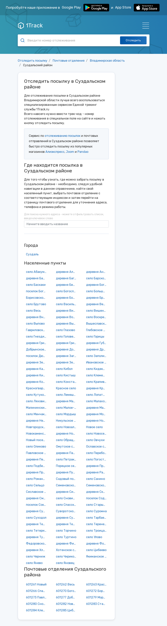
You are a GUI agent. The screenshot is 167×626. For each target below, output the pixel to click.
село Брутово (36, 304)
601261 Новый (36, 584)
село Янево (34, 563)
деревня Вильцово (67, 310)
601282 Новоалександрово (67, 604)
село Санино (95, 479)
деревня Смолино (37, 498)
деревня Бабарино (37, 278)
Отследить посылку (32, 60)
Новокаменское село (37, 433)
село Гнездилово (37, 336)
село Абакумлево (37, 272)
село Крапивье (97, 382)
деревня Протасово (97, 466)
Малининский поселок (37, 407)
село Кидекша (96, 369)
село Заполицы (97, 356)
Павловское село (37, 453)
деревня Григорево (37, 343)
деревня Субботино (37, 511)
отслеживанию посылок (62, 136)
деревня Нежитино (37, 420)
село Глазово (65, 330)
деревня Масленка (97, 407)
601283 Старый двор (97, 604)
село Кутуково (36, 395)
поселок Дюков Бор (37, 356)
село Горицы (95, 336)
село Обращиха (67, 440)
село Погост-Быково (97, 459)
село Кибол (64, 369)
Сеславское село (37, 492)
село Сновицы (66, 498)
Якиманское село (97, 556)
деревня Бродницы (97, 297)
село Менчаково (37, 414)
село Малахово (97, 401)
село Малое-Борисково (67, 407)
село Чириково (67, 556)
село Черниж (35, 556)
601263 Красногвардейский (97, 584)
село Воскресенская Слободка (97, 317)
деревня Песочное (37, 459)
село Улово (94, 537)
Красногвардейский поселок (37, 388)
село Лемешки (66, 395)
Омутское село (67, 446)
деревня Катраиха (37, 369)
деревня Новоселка (67, 433)
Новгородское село (37, 427)
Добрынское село (37, 349)
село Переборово (97, 453)
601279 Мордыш (97, 597)
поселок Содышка (97, 498)
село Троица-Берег (97, 530)
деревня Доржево (67, 349)
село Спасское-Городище (67, 505)
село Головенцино (67, 336)
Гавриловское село (37, 330)
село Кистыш (66, 375)
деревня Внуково (37, 317)
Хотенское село (67, 550)
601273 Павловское (37, 597)
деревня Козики (37, 382)
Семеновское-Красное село (67, 485)
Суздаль (32, 254)
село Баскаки (36, 285)
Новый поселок (37, 440)
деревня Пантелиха (67, 453)
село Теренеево (97, 524)
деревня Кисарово (37, 375)
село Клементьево (97, 375)
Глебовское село (97, 330)
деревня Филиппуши (67, 543)
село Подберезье (37, 466)
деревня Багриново (67, 278)
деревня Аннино (97, 272)
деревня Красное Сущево (97, 388)
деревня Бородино (67, 297)
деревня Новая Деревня (97, 420)
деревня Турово (37, 537)
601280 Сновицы (37, 604)
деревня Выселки (67, 323)
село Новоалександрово (67, 427)
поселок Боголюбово (37, 291)
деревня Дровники (97, 349)
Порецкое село (67, 466)
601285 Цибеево (67, 610)
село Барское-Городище (97, 278)
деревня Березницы (67, 285)
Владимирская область (107, 60)
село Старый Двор (97, 505)
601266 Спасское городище (37, 591)
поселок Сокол (36, 505)
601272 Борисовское (97, 591)
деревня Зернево (67, 362)
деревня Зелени (37, 362)
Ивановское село (97, 362)
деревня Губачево (97, 343)
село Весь (33, 310)
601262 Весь (65, 584)
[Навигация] (144, 25)
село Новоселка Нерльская (97, 433)
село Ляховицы (37, 401)
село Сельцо (35, 485)
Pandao (82, 152)
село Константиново (67, 382)
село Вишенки (96, 310)
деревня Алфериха (67, 272)
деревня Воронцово (67, 317)
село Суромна (96, 511)
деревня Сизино (67, 492)
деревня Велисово (97, 304)
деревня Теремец (67, 524)
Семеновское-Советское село (97, 485)
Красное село (66, 388)
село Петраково (67, 459)
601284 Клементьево (37, 610)
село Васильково (67, 304)
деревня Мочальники (97, 414)
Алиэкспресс (55, 152)
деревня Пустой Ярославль (67, 472)
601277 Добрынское (67, 597)
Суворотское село (67, 511)
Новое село (94, 427)
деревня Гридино (67, 343)
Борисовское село (37, 297)
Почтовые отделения (69, 60)
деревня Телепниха (37, 524)
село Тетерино (37, 530)
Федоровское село (37, 543)
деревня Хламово (37, 550)
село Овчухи (95, 440)
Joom (70, 152)
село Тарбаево (97, 517)
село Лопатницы (97, 395)
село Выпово (35, 323)
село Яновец (65, 563)
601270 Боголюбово (67, 591)
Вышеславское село (97, 323)
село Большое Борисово (97, 291)
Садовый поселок (67, 479)
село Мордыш (66, 414)
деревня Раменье (97, 472)
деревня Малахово (67, 401)
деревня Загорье (67, 356)
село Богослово (67, 291)
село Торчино (66, 530)
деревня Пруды (37, 472)
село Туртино (66, 537)
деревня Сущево (67, 517)
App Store (137, 7)
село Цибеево (96, 550)
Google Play (85, 7)
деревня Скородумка (97, 492)
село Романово (37, 479)
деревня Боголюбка (97, 285)
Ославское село (97, 446)
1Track (30, 25)
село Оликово (36, 446)
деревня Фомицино (97, 543)
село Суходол (36, 517)
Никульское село (67, 420)
